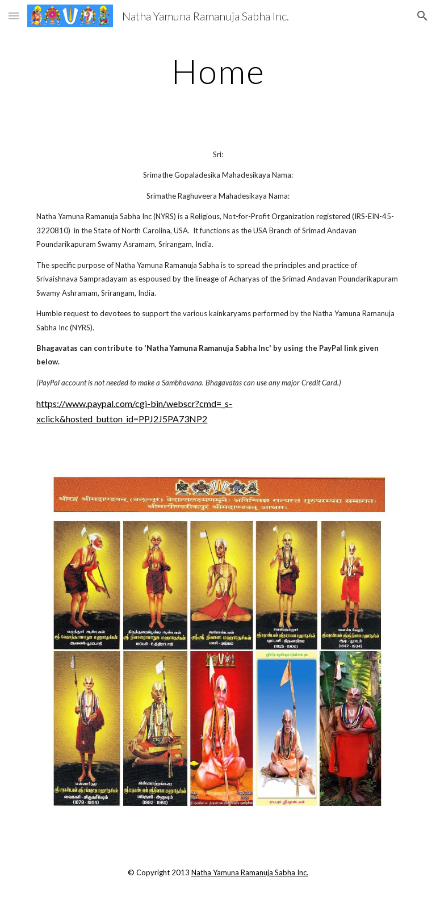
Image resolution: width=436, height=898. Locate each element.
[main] (217, 71)
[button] (13, 15)
